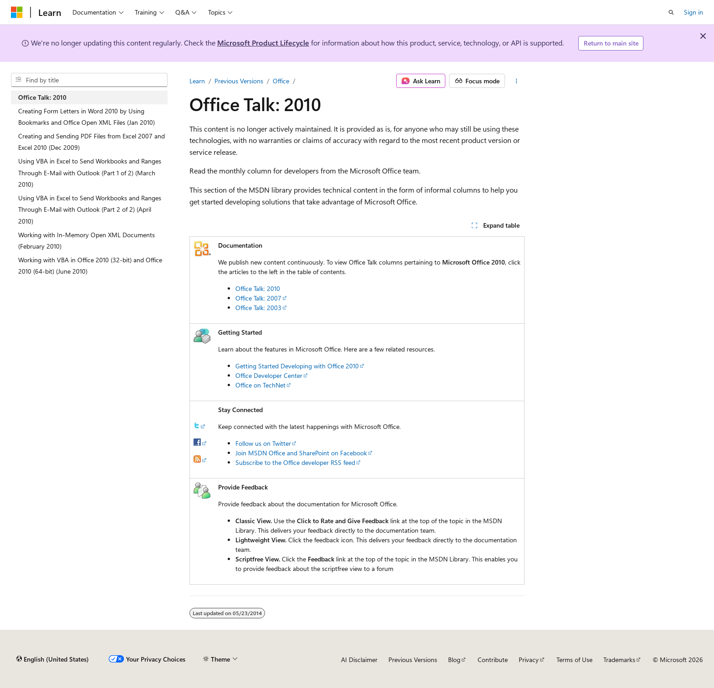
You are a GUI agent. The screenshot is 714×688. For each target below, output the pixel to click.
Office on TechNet (260, 385)
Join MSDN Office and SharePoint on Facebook (301, 452)
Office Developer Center (268, 375)
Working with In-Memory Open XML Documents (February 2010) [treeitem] (86, 240)
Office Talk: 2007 (258, 298)
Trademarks (619, 659)
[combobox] (89, 80)
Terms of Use (574, 659)
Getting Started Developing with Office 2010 (297, 366)
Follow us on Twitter (263, 443)
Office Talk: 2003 (258, 307)
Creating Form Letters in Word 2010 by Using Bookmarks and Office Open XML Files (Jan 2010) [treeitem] (86, 117)
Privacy (529, 659)
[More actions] (517, 81)
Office (281, 80)
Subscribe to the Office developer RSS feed (295, 462)
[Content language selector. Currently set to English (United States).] (52, 659)
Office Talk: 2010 (257, 288)
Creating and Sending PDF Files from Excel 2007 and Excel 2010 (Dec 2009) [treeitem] (91, 142)
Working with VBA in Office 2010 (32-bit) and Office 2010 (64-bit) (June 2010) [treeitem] (90, 265)
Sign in (693, 12)
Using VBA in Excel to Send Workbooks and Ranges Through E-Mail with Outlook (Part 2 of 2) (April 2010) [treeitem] (89, 209)
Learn (197, 80)
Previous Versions (238, 80)
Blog (454, 659)
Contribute (493, 659)
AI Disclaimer (359, 659)
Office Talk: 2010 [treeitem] (42, 97)
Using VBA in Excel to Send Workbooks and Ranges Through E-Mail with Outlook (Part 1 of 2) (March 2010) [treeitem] (89, 173)
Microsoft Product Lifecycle (263, 42)
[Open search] (671, 12)
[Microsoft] (17, 12)
